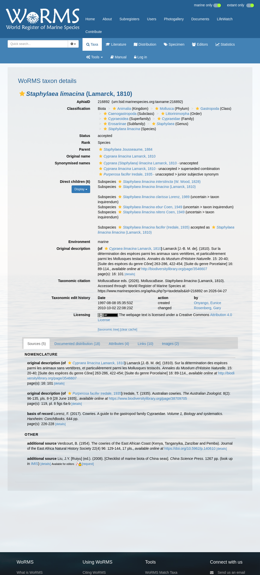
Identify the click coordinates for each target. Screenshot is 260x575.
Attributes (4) (119, 344)
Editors (200, 44)
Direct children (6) (75, 182)
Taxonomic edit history (71, 298)
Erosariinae (114, 124)
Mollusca (164, 109)
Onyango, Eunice (207, 303)
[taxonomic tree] (108, 329)
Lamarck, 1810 (127, 156)
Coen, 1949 (149, 207)
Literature (116, 44)
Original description (73, 249)
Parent (84, 149)
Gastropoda (206, 109)
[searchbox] (36, 43)
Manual (118, 57)
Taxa (92, 44)
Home (90, 19)
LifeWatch (225, 19)
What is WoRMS (29, 572)
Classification (78, 109)
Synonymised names (72, 163)
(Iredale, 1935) (153, 227)
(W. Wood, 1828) (159, 182)
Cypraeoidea (115, 119)
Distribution (145, 44)
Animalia (121, 109)
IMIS (34, 464)
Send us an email (227, 572)
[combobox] (38, 44)
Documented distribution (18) (77, 344)
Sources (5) (36, 344)
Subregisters (129, 19)
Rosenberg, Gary (207, 308)
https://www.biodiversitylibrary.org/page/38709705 (148, 398)
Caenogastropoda (119, 114)
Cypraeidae (168, 119)
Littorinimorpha (174, 114)
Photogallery (174, 19)
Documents (200, 19)
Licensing (82, 315)
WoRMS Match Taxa (161, 572)
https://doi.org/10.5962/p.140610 (190, 448)
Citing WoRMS (94, 572)
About (107, 19)
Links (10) (145, 344)
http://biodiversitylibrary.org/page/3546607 (174, 269)
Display (80, 189)
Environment (79, 242)
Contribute (94, 32)
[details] (130, 274)
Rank (86, 143)
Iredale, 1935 (125, 174)
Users (151, 19)
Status (84, 136)
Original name (78, 156)
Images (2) (170, 344)
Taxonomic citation (74, 281)
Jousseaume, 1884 (125, 149)
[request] (88, 464)
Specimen (174, 44)
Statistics (225, 44)
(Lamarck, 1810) (156, 187)
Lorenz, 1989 (153, 197)
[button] (22, 94)
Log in (140, 57)
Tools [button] (94, 57)
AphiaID (83, 102)
